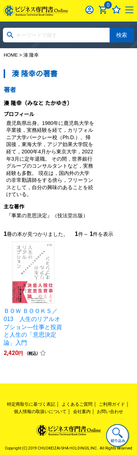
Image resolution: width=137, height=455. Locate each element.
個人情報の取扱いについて (40, 411)
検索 (121, 35)
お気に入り (116, 9)
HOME (11, 55)
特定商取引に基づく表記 (31, 404)
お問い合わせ (110, 411)
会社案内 (82, 411)
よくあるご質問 (77, 404)
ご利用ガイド (112, 404)
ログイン (89, 9)
